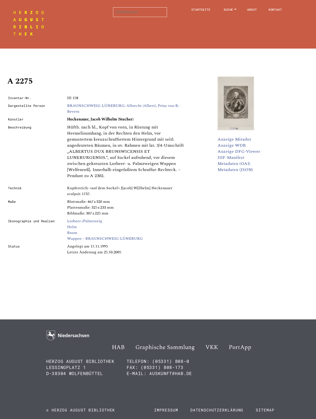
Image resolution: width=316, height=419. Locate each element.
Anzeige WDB (232, 145)
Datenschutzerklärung (216, 409)
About (252, 9)
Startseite (201, 9)
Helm (72, 227)
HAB (118, 347)
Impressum (166, 409)
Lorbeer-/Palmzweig (84, 221)
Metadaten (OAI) (234, 163)
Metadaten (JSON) (235, 169)
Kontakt (275, 9)
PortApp (240, 347)
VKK (211, 347)
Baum (72, 233)
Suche (228, 9)
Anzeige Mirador (234, 139)
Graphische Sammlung (165, 347)
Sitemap (265, 409)
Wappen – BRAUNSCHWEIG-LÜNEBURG (105, 238)
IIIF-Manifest (231, 157)
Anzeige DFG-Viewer (239, 151)
